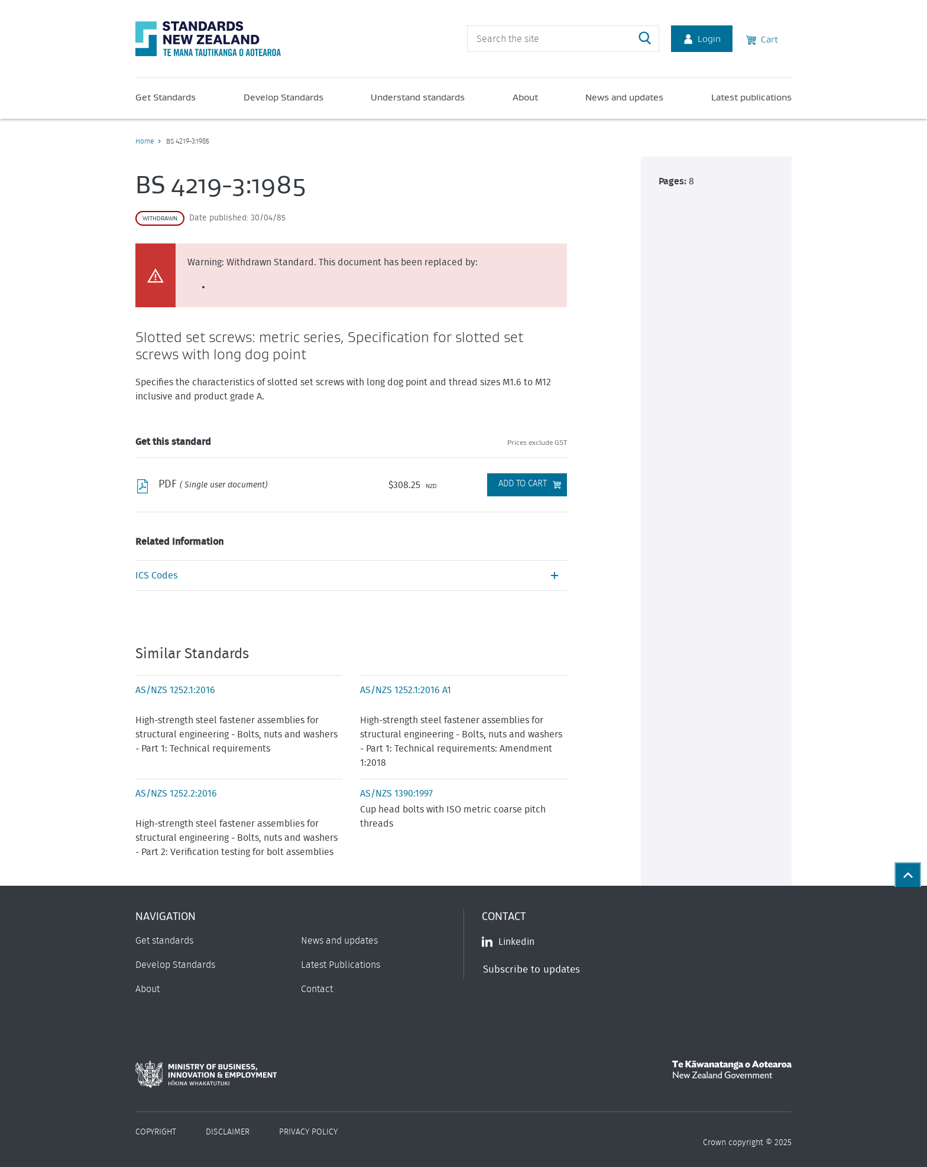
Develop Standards (283, 97)
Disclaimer (227, 1132)
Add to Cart (522, 483)
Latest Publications (340, 965)
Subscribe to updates (531, 969)
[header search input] (563, 38)
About (525, 97)
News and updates (624, 97)
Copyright (155, 1132)
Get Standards (165, 97)
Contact (317, 989)
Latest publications (751, 97)
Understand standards (418, 97)
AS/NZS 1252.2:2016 (176, 793)
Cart (762, 38)
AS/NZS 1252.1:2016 (175, 690)
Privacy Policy (308, 1132)
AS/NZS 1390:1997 (396, 793)
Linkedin (508, 942)
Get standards (164, 940)
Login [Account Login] (702, 38)
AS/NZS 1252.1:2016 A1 (405, 690)
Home (144, 141)
